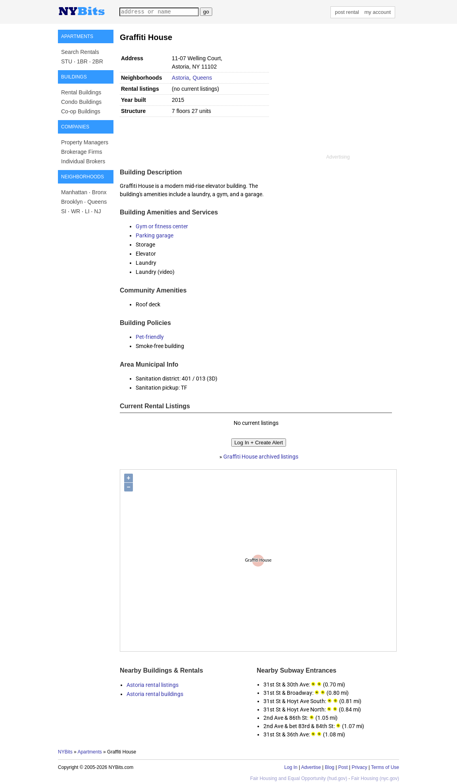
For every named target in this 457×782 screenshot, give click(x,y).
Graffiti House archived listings (260, 456)
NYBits (65, 752)
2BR (97, 61)
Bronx (99, 192)
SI (63, 211)
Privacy (359, 767)
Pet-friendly (150, 337)
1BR (82, 61)
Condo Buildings (81, 102)
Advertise (311, 767)
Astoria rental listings (153, 685)
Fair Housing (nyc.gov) (375, 778)
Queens (97, 202)
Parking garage (154, 235)
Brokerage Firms (81, 152)
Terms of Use (385, 767)
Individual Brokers (83, 161)
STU (66, 61)
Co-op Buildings (80, 111)
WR (75, 211)
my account (378, 12)
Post (343, 767)
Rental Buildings (81, 92)
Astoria (180, 78)
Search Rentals (80, 52)
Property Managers (84, 142)
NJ (97, 211)
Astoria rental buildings (155, 694)
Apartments (89, 752)
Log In (290, 767)
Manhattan (74, 192)
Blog (329, 767)
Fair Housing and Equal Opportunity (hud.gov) (298, 778)
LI (87, 211)
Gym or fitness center (162, 226)
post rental (347, 12)
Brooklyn (72, 202)
